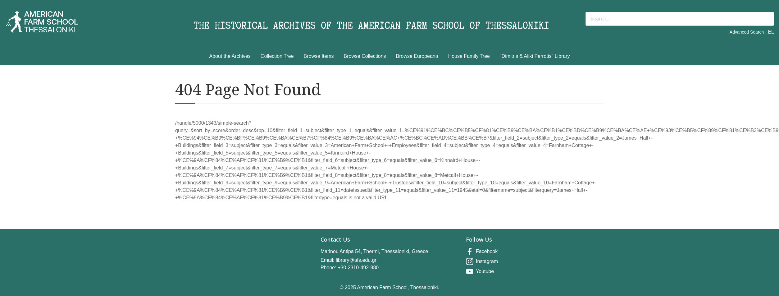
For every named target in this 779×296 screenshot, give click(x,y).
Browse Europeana (417, 56)
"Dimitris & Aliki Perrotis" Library (535, 56)
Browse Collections (365, 56)
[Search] (679, 18)
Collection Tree (277, 56)
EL (771, 32)
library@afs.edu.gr (356, 260)
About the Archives (229, 56)
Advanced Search (747, 32)
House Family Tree (469, 56)
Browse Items (319, 56)
